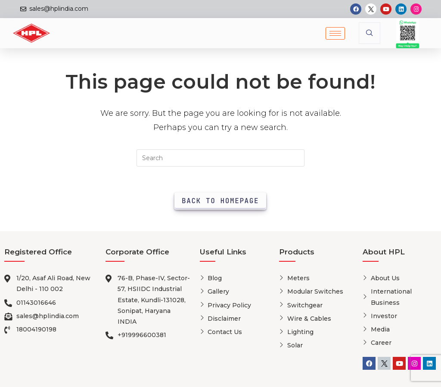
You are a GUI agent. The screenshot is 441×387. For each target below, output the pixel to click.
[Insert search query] (220, 158)
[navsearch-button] (369, 33)
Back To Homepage (220, 200)
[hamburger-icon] (335, 33)
